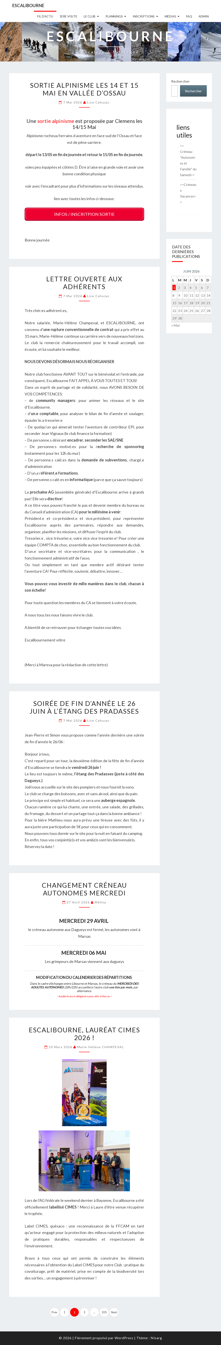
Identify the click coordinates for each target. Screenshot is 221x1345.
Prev (54, 1310)
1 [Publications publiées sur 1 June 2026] (174, 287)
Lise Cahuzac (98, 102)
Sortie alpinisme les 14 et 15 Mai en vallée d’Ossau (84, 89)
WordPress (124, 1336)
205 (104, 1310)
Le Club (89, 16)
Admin (204, 16)
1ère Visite (68, 16)
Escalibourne (28, 5)
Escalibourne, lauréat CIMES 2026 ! (84, 1032)
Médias (170, 16)
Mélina (100, 901)
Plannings (114, 16)
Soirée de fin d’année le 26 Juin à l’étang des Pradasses (84, 706)
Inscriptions (144, 16)
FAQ (189, 16)
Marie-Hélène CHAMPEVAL (100, 1045)
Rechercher (180, 81)
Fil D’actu (45, 16)
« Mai (175, 325)
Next (114, 1310)
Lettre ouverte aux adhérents (84, 281)
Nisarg (156, 1336)
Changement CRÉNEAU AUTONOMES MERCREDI (84, 887)
